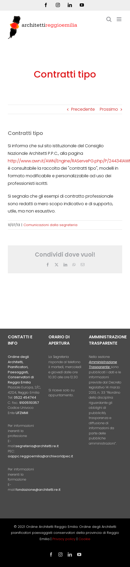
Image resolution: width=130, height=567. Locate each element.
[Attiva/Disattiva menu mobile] (119, 19)
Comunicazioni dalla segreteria (50, 224)
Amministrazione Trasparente (103, 364)
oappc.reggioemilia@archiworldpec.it (40, 456)
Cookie (84, 538)
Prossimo (109, 109)
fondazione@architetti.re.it (38, 489)
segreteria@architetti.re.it (37, 446)
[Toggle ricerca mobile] (109, 19)
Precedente (83, 109)
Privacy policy (64, 538)
